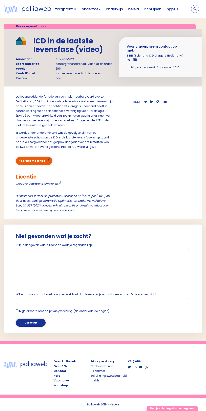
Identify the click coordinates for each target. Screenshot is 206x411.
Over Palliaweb (65, 361)
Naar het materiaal (32, 161)
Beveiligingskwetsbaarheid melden (109, 378)
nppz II (172, 9)
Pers (57, 376)
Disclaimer (98, 371)
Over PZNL (61, 366)
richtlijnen (152, 9)
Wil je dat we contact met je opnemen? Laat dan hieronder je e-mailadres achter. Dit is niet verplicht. (86, 294)
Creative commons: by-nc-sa (37, 184)
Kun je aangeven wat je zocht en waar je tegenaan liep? (55, 245)
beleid (133, 9)
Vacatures (62, 380)
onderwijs (114, 9)
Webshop (61, 385)
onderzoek (91, 9)
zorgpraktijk (65, 9)
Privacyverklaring (102, 361)
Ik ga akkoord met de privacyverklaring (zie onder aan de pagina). (64, 311)
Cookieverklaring (102, 366)
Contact (60, 371)
